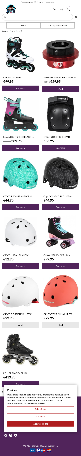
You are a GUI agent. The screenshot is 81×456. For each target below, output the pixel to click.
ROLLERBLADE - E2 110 (15, 373)
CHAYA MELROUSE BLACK (56, 255)
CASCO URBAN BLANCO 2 (16, 255)
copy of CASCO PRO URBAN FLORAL (57, 196)
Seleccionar (40, 409)
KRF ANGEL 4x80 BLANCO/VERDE (12, 77)
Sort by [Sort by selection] (57, 25)
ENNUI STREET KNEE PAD (56, 137)
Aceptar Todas (40, 423)
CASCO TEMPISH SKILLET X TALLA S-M (17, 314)
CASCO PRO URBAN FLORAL (17, 196)
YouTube (15, 435)
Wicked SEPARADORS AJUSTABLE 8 (60, 77)
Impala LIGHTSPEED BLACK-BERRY (17, 137)
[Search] (40, 17)
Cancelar (40, 416)
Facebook (5, 435)
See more (20, 88)
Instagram (10, 435)
